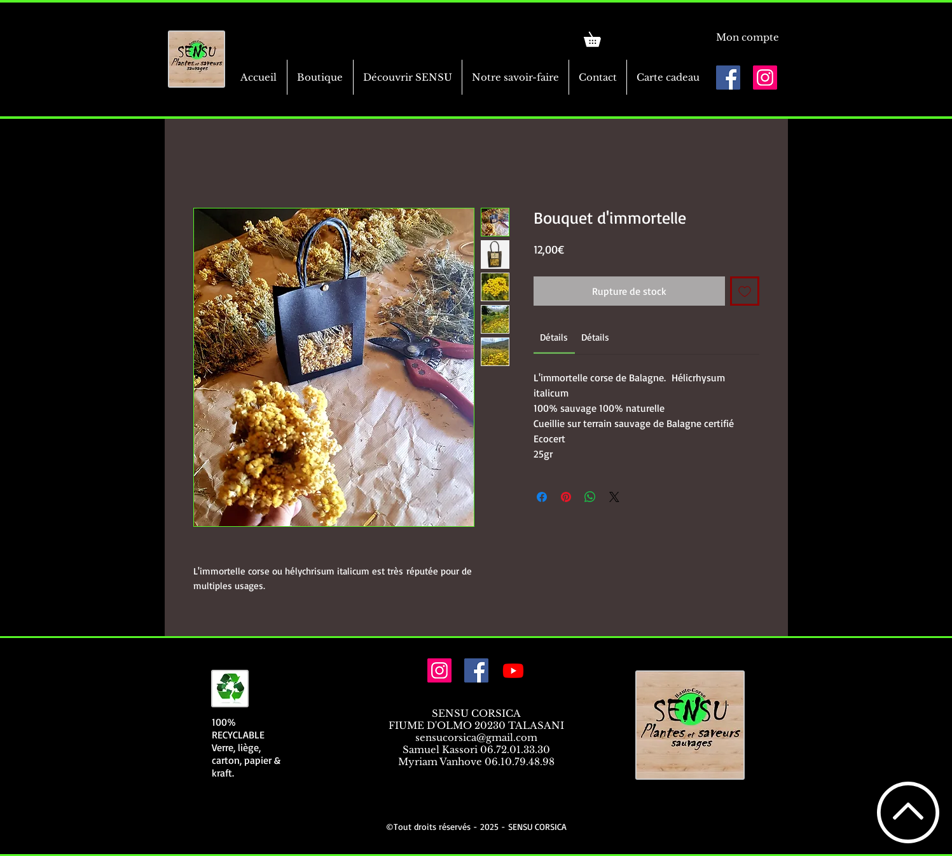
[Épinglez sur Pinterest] (566, 497)
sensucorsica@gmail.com (476, 737)
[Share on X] (614, 497)
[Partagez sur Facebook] (541, 497)
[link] (599, 36)
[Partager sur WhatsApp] (590, 497)
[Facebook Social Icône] (728, 77)
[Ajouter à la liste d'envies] (744, 291)
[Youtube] (513, 670)
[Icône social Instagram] (765, 77)
